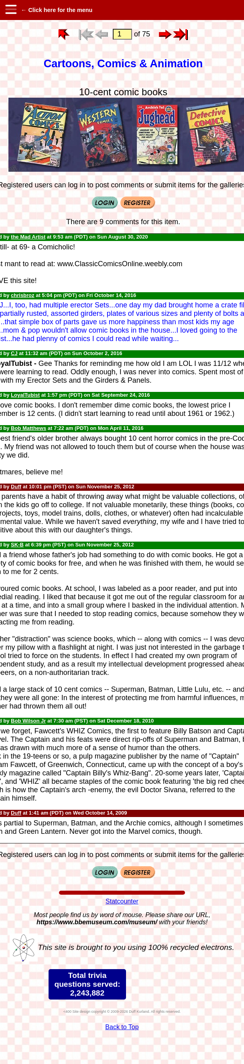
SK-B (17, 545)
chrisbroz (23, 295)
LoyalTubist (25, 395)
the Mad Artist (28, 237)
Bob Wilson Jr (28, 721)
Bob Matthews (28, 428)
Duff (16, 487)
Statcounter (122, 901)
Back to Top (121, 1027)
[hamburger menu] (10, 10)
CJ (14, 353)
